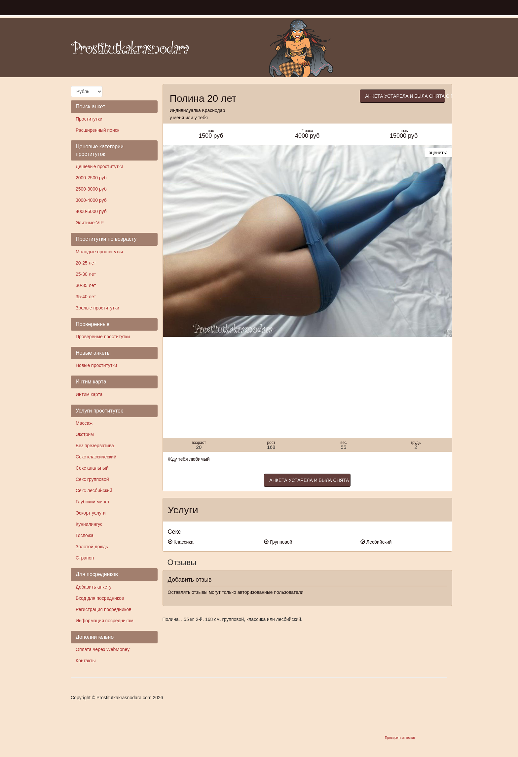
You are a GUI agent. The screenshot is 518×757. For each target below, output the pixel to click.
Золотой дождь (92, 546)
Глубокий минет (93, 501)
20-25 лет (86, 263)
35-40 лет (86, 296)
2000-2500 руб (91, 177)
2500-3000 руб (91, 189)
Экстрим (85, 434)
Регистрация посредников (103, 609)
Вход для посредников (100, 598)
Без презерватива (95, 445)
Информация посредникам (104, 620)
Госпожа (84, 535)
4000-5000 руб (91, 211)
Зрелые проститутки (97, 307)
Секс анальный (92, 468)
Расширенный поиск (97, 130)
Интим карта (89, 394)
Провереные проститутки (103, 336)
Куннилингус (89, 524)
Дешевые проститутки (99, 166)
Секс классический (96, 456)
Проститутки (89, 119)
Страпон (85, 557)
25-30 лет (86, 274)
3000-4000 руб (91, 200)
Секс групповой (92, 479)
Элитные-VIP (90, 222)
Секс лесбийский (94, 490)
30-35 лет (86, 285)
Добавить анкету (93, 587)
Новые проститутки (96, 365)
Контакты (85, 660)
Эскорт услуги (91, 513)
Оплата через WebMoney (103, 649)
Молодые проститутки (99, 251)
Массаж (84, 423)
